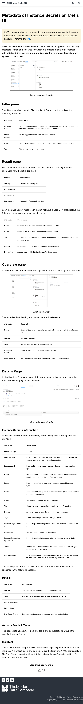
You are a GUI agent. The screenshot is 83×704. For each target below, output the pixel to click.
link (28, 39)
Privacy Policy (66, 697)
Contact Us (54, 697)
